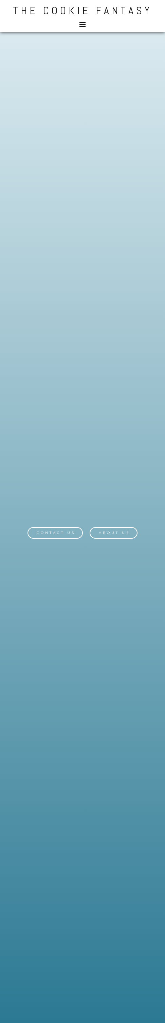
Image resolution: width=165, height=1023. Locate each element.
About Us (114, 533)
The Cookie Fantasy (82, 10)
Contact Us (56, 533)
